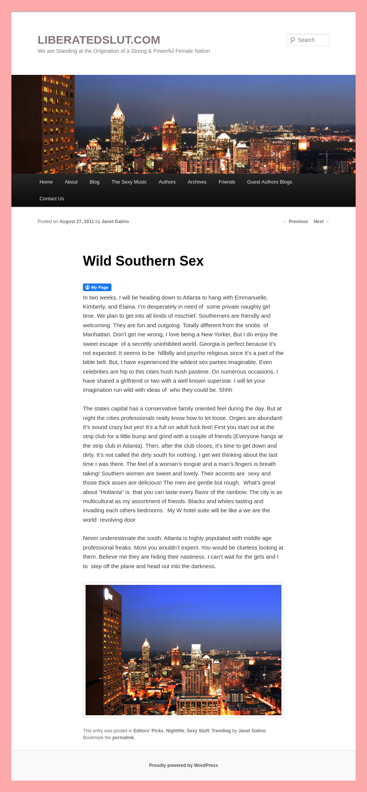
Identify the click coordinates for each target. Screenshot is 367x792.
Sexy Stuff (198, 730)
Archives (197, 182)
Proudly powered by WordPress (183, 765)
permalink (123, 737)
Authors (167, 182)
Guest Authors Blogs (269, 182)
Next (321, 221)
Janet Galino (115, 221)
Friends (227, 182)
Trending (221, 730)
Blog (95, 182)
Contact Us (52, 198)
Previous (295, 221)
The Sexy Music (128, 182)
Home (46, 182)
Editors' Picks (148, 730)
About (71, 182)
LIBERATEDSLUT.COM (99, 39)
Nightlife (175, 730)
